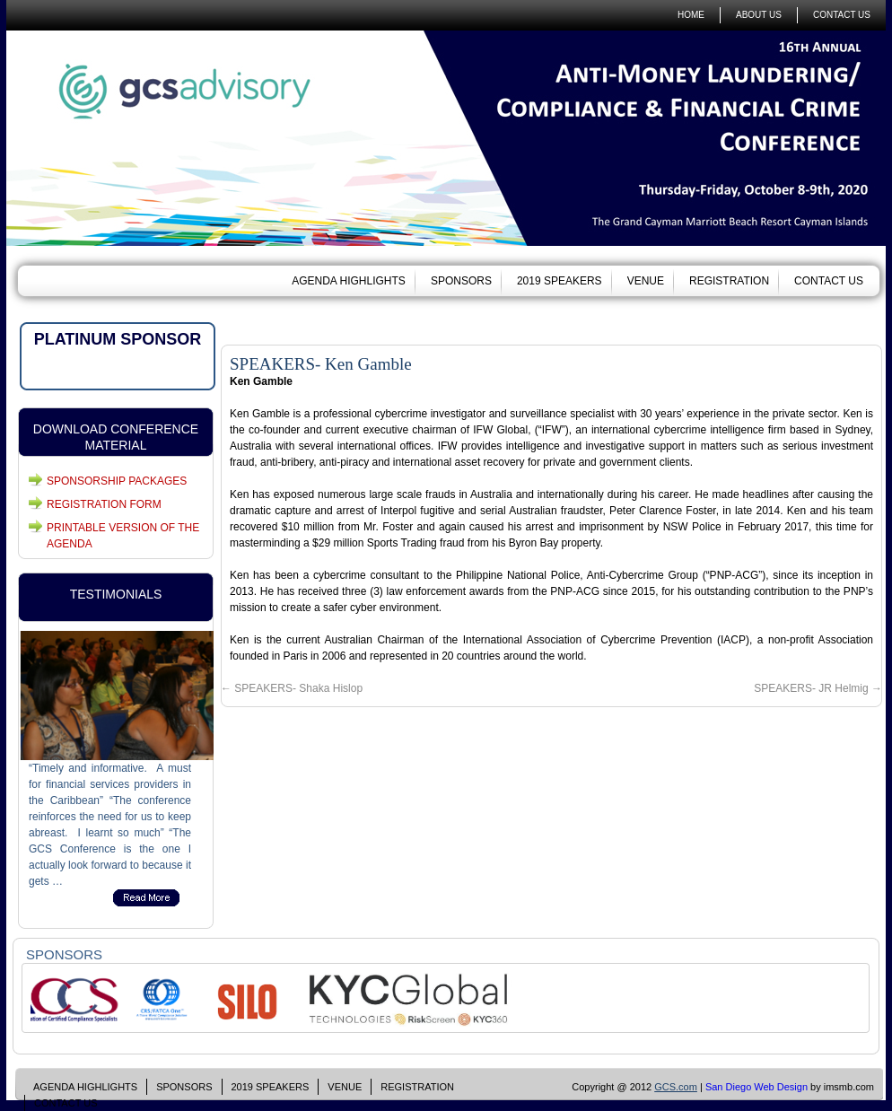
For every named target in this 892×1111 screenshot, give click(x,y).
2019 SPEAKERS (559, 281)
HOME (691, 15)
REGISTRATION (729, 281)
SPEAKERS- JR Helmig (818, 688)
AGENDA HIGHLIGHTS (349, 281)
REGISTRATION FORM (104, 504)
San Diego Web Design (756, 1086)
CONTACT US (841, 15)
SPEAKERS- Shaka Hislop (292, 688)
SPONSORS (461, 281)
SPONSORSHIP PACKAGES (117, 481)
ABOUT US (759, 15)
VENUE (645, 281)
